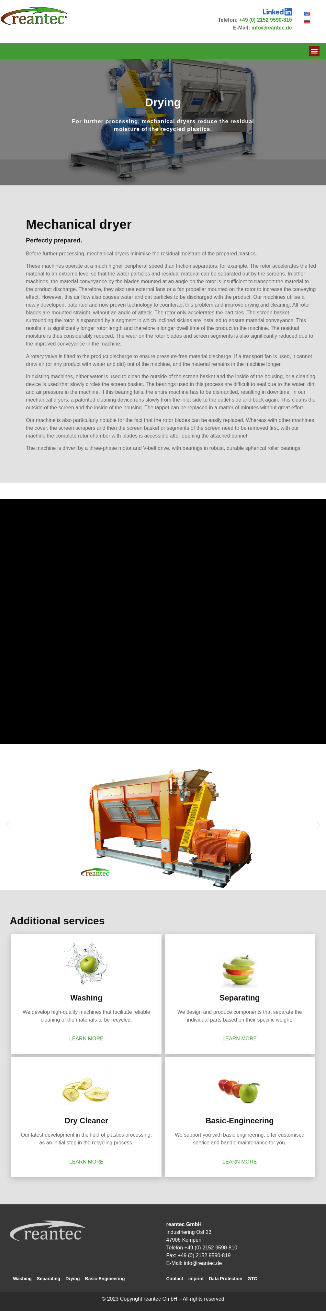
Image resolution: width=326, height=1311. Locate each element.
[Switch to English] (307, 13)
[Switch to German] (307, 22)
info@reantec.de (272, 27)
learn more (86, 1038)
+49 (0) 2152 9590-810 (265, 20)
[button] (314, 51)
